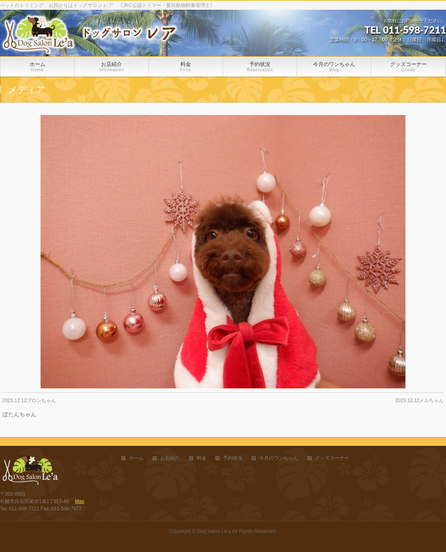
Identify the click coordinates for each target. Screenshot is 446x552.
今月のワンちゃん (278, 458)
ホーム (136, 458)
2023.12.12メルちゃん (419, 400)
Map (79, 501)
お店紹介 (170, 458)
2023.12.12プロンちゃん (29, 400)
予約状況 (232, 458)
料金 (201, 458)
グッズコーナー (332, 458)
